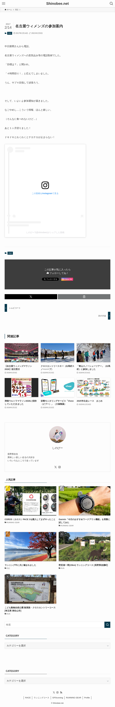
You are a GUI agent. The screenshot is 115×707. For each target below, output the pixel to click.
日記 (9, 33)
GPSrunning (57, 698)
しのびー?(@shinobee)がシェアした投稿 (45, 232)
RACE (28, 698)
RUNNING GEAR (73, 698)
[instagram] (59, 467)
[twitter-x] (55, 467)
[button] (31, 296)
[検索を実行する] (107, 625)
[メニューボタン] (3, 3)
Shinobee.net (57, 3)
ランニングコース (41, 698)
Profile (87, 698)
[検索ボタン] (111, 3)
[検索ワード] (58, 625)
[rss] (61, 692)
